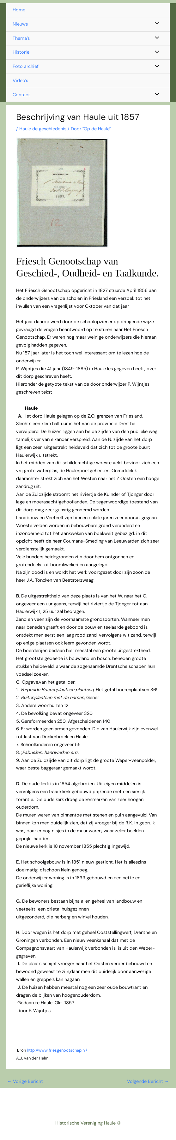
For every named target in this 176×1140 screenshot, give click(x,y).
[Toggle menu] (155, 24)
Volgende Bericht (148, 1081)
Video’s (20, 81)
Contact (21, 95)
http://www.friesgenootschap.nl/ (57, 1050)
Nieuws (20, 24)
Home (19, 10)
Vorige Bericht (25, 1081)
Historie (21, 52)
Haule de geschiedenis (42, 129)
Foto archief (26, 66)
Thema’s (21, 38)
